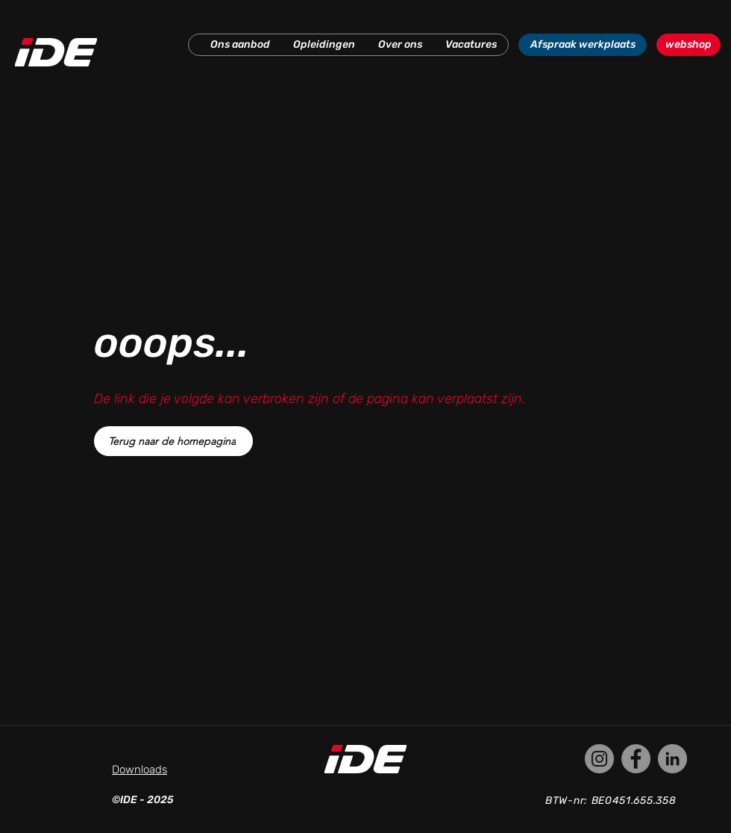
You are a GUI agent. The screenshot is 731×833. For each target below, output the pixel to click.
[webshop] (688, 45)
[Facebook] (635, 758)
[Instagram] (599, 758)
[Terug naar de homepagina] (173, 441)
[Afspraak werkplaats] (582, 45)
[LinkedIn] (672, 758)
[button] (239, 44)
